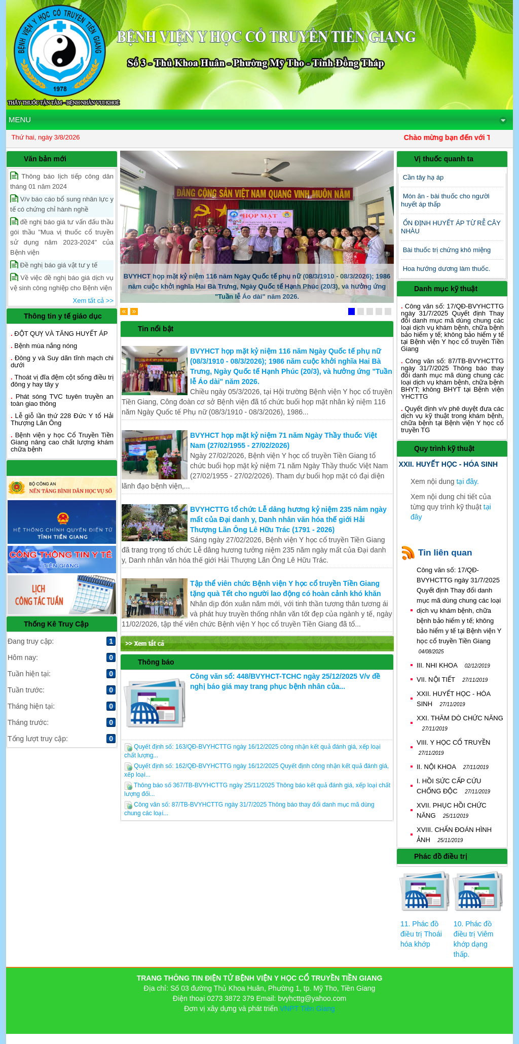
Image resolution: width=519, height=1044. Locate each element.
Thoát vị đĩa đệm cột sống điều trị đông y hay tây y (62, 380)
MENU (258, 119)
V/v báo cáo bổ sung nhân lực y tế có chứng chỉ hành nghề (62, 203)
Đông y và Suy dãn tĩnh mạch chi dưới (62, 361)
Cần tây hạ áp (423, 177)
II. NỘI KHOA (453, 767)
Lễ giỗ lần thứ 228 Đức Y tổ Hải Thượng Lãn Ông (62, 419)
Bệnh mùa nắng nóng (45, 346)
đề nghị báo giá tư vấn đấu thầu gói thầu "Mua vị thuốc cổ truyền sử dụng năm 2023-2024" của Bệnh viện (62, 236)
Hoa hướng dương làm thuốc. (447, 268)
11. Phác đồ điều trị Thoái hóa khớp (421, 934)
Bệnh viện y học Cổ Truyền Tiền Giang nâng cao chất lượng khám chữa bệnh (62, 442)
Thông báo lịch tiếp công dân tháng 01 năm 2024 (62, 180)
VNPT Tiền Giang (307, 1008)
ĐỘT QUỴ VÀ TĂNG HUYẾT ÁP (60, 333)
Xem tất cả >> (93, 300)
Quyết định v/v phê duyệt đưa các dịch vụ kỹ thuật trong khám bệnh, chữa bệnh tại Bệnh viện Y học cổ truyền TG (452, 419)
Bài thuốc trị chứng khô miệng (447, 250)
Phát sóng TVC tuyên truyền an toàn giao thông (62, 400)
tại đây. (468, 481)
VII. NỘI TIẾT (452, 679)
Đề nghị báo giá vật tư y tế (53, 264)
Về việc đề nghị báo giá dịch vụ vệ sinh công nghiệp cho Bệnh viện (62, 282)
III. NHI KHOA (453, 665)
